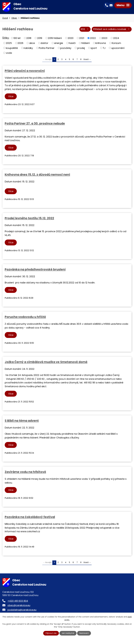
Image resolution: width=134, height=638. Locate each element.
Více (10, 96)
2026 (20, 43)
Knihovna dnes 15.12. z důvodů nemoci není (37, 175)
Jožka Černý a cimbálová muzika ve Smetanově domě (46, 362)
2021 (81, 38)
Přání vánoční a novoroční (25, 71)
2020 (70, 38)
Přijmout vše (51, 633)
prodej (81, 48)
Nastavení (84, 633)
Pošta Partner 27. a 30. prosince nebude (35, 123)
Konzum (116, 43)
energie (58, 43)
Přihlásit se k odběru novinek (111, 29)
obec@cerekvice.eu (18, 605)
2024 (116, 38)
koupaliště (12, 48)
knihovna (100, 43)
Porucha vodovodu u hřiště (25, 317)
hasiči (72, 43)
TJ (104, 48)
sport (94, 48)
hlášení (85, 43)
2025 (9, 43)
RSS (85, 29)
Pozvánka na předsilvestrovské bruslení (35, 269)
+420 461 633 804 (17, 601)
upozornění (117, 48)
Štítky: (5, 38)
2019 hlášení (55, 38)
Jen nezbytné (68, 633)
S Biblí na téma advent (22, 421)
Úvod (5, 18)
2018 (28, 38)
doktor (44, 43)
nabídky (28, 48)
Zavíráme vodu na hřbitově (25, 472)
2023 (104, 38)
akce (32, 43)
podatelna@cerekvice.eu (21, 610)
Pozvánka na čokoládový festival (30, 517)
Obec (14, 18)
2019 (39, 38)
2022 (93, 38)
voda (9, 53)
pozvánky (65, 48)
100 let (17, 38)
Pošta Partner (46, 48)
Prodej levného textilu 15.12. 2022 (29, 218)
